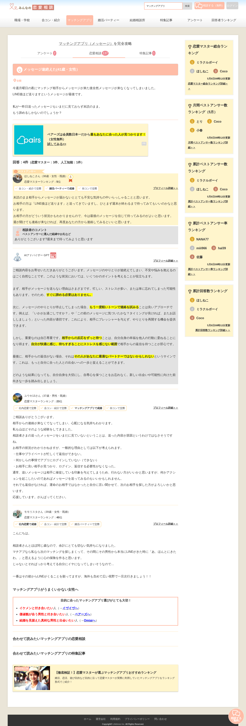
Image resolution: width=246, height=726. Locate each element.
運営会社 (101, 712)
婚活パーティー (108, 20)
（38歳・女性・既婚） (46, 173)
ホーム (87, 712)
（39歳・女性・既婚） (47, 508)
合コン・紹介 (51, 20)
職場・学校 (22, 20)
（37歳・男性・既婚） (46, 392)
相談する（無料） (209, 5)
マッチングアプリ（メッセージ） (86, 44)
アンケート (195, 20)
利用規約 (115, 712)
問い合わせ (160, 712)
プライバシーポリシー (137, 712)
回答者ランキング (224, 20)
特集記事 (166, 20)
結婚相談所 (137, 20)
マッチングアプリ (79, 20)
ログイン (232, 5)
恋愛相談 (99, 53)
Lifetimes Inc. (119, 718)
